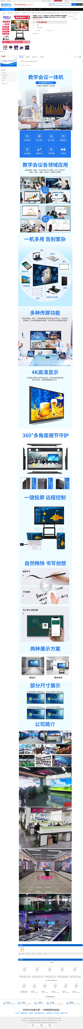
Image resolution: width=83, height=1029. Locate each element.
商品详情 (21, 57)
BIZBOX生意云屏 (79, 1)
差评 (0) (45, 953)
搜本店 (80, 4)
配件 (35, 9)
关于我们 (39, 9)
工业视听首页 (2, 1)
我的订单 (44, 1)
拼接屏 (31, 9)
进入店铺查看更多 (50, 996)
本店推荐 (42, 57)
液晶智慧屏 (9, 12)
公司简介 (72, 1)
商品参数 (28, 57)
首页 (17, 9)
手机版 (67, 1)
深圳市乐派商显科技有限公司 (31, 61)
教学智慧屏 (17, 12)
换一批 (74, 19)
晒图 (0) (28, 953)
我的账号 (48, 1)
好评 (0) (33, 953)
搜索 (74, 4)
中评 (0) (39, 953)
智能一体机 (26, 9)
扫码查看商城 (76, 57)
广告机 (20, 9)
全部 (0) (22, 953)
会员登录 (8, 1)
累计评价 (34, 57)
